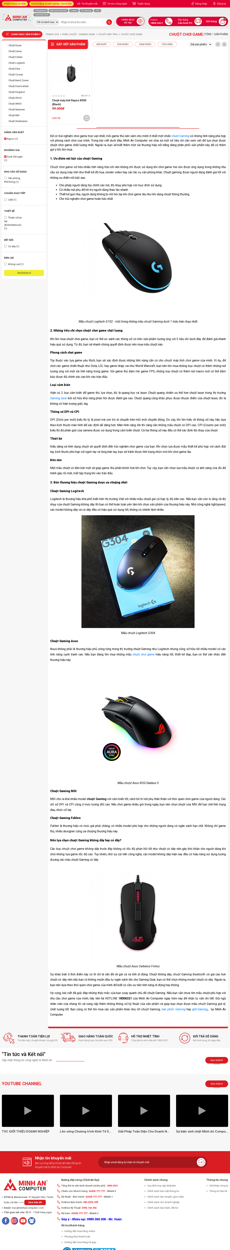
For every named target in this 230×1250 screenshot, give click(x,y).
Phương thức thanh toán (77, 1236)
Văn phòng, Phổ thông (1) (12, 180)
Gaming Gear (58, 398)
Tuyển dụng (143, 3)
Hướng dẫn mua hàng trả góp (80, 1242)
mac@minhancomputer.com (28, 1207)
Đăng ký (221, 3)
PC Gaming (86, 11)
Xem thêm (216, 1060)
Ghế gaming (40, 11)
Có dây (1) (11, 246)
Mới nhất (102, 44)
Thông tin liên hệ (218, 1191)
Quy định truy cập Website (161, 1185)
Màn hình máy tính (58, 11)
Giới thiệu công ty (218, 1185)
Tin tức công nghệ (117, 3)
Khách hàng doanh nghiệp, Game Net (51, 3)
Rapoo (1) (11, 138)
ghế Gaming (200, 1009)
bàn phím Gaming (174, 1009)
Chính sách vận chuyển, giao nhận (165, 1196)
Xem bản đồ (35, 1202)
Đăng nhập (201, 3)
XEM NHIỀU (123, 44)
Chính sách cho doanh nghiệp (163, 1202)
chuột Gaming (180, 136)
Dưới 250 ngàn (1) (13, 158)
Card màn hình (41, 15)
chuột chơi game (144, 654)
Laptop (74, 11)
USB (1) (10, 199)
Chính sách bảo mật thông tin (163, 1191)
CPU (97, 11)
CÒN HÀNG (167, 44)
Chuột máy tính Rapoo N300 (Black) (69, 102)
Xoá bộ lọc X (24, 272)
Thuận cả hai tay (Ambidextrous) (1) (13, 223)
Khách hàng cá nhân (15, 3)
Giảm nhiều (145, 44)
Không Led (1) (14, 264)
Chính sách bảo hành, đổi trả (162, 1207)
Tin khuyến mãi (89, 3)
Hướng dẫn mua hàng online (79, 1231)
